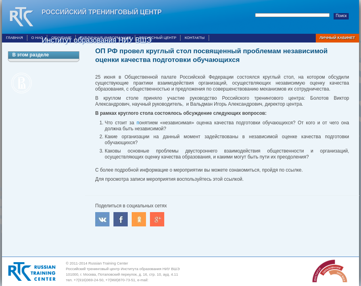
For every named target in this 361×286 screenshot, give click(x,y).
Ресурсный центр (158, 38)
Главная (14, 38)
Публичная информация (105, 38)
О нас (37, 38)
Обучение (61, 38)
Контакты (194, 38)
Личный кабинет (337, 38)
